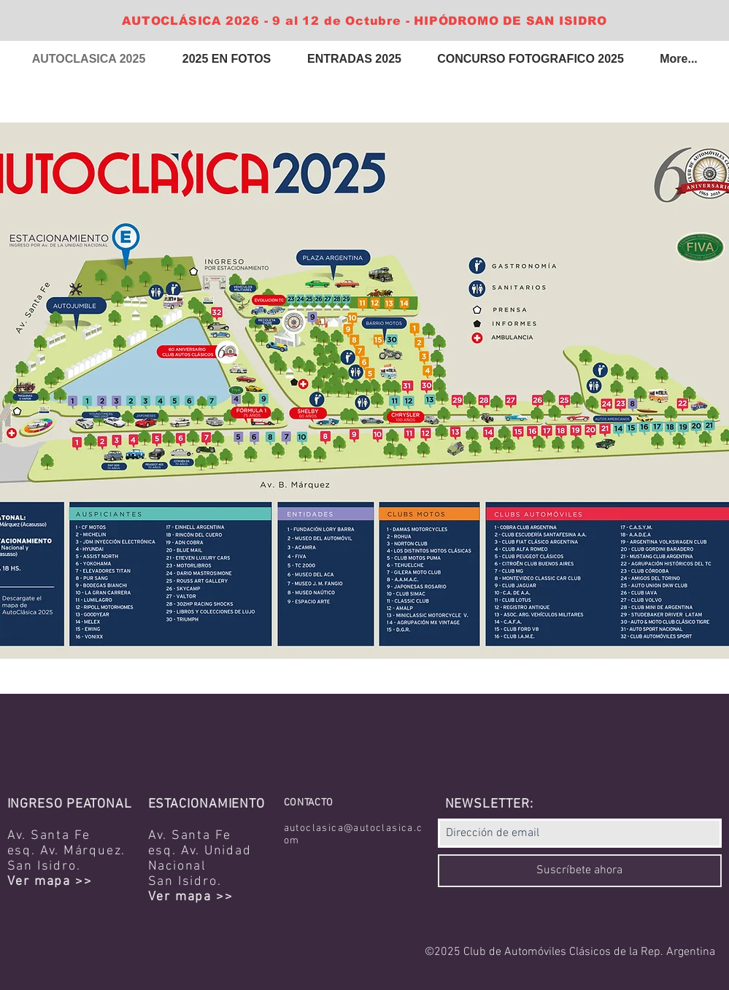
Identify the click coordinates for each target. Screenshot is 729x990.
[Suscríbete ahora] (580, 870)
